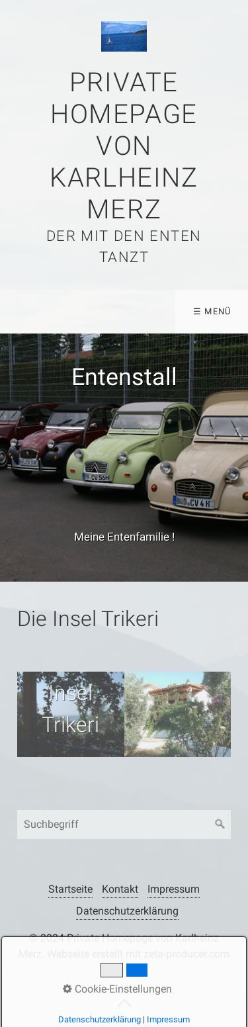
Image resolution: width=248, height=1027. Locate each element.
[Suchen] (220, 824)
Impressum (173, 889)
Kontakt (120, 889)
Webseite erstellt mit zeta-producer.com (138, 954)
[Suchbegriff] (124, 824)
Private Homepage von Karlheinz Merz (124, 146)
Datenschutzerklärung (127, 911)
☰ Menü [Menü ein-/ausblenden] (212, 311)
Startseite (70, 889)
